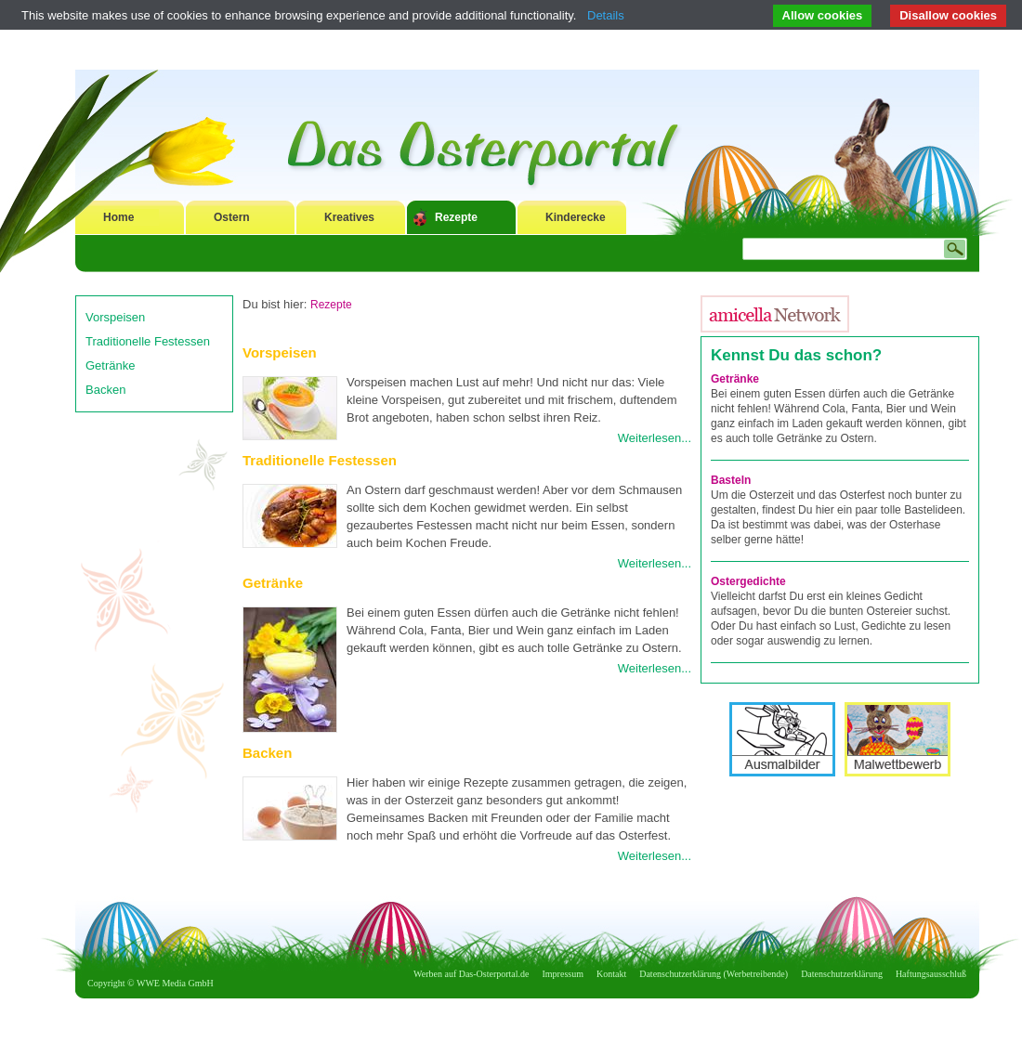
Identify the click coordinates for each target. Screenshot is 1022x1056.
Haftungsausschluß (931, 974)
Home (118, 217)
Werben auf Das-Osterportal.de (471, 974)
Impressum (563, 974)
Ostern (232, 217)
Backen (105, 390)
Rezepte (456, 217)
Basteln (731, 480)
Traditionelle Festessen (147, 341)
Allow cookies (822, 15)
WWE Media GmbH (175, 983)
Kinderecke (575, 217)
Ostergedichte (748, 581)
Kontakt (611, 974)
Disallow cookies (948, 15)
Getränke (110, 365)
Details (605, 15)
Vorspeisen (115, 317)
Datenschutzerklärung (842, 974)
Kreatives (349, 217)
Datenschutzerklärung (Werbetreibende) (713, 974)
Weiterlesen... (654, 438)
